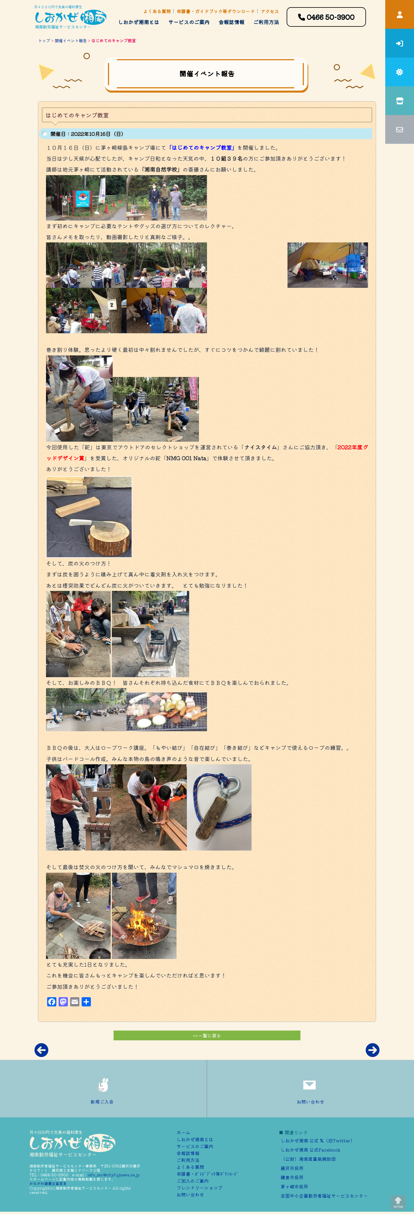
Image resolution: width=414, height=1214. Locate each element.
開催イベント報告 (71, 40)
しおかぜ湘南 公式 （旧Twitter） (318, 1140)
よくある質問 (157, 11)
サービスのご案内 (189, 22)
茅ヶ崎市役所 (294, 1186)
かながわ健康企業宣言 (48, 1183)
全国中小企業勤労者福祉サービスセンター (324, 1195)
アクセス (269, 11)
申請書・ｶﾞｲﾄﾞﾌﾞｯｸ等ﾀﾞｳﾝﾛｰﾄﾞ (208, 1173)
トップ (44, 40)
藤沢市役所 (292, 1168)
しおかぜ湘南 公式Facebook (310, 1149)
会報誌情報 (231, 22)
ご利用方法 (266, 22)
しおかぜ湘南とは (138, 22)
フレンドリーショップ (200, 1187)
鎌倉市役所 (292, 1177)
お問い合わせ (310, 1088)
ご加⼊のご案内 (193, 1180)
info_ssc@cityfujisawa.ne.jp (114, 1174)
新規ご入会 (103, 1088)
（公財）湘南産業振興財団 (308, 1158)
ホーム (183, 1132)
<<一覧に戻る (207, 1035)
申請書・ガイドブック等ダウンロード (216, 11)
